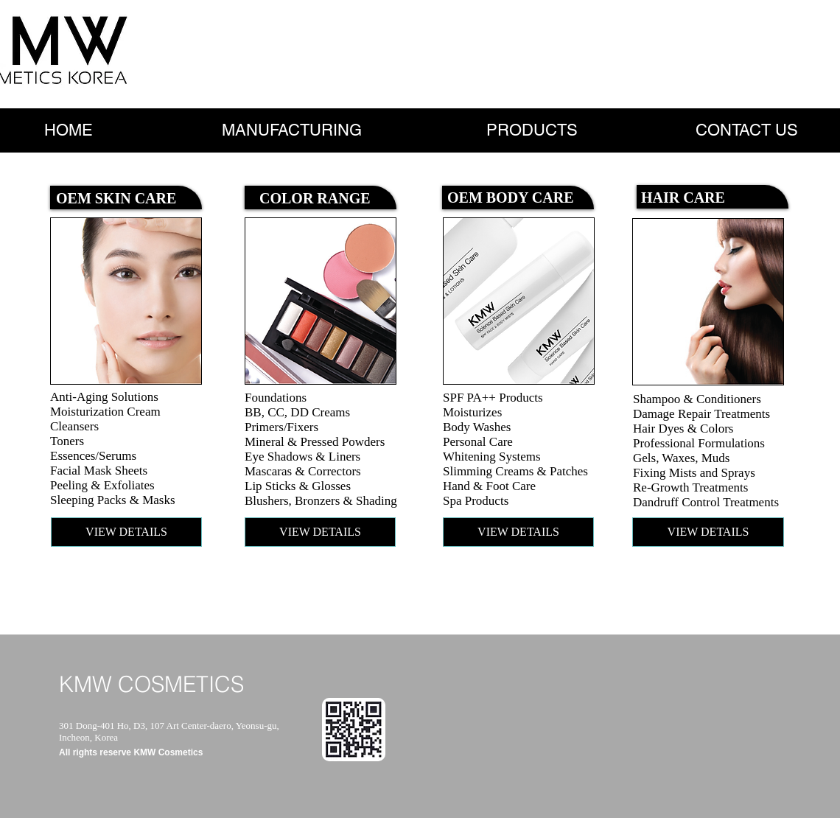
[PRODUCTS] (532, 130)
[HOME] (68, 130)
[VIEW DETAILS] (126, 532)
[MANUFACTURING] (291, 130)
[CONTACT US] (746, 130)
